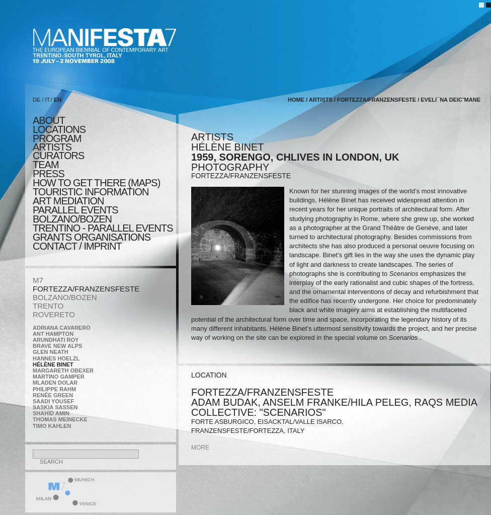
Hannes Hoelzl (56, 358)
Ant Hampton (53, 334)
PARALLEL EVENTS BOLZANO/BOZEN (75, 214)
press (48, 173)
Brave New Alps (57, 346)
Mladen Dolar (55, 383)
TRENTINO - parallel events (103, 228)
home (296, 100)
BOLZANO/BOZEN (65, 297)
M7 (38, 280)
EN (57, 100)
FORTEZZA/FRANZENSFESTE (86, 288)
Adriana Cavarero (62, 328)
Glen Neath (50, 352)
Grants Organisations (91, 237)
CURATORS (58, 155)
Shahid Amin (51, 413)
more (200, 447)
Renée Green (53, 395)
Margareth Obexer (63, 370)
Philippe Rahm (54, 389)
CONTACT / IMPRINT (77, 246)
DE (36, 100)
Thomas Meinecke (60, 419)
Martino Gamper (59, 377)
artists (52, 147)
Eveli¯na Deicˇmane (450, 100)
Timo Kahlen (52, 426)
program (57, 138)
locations (59, 129)
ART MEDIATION (68, 200)
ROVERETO (54, 314)
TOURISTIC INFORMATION (90, 191)
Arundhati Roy (55, 340)
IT (47, 100)
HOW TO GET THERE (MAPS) (96, 182)
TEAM (46, 164)
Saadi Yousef (53, 401)
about (49, 120)
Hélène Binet (53, 364)
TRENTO (48, 306)
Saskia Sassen (55, 407)
